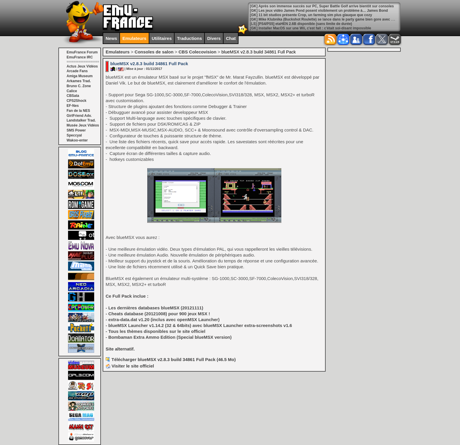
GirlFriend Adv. (79, 116)
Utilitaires (162, 38)
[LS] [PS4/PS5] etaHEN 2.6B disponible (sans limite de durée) (301, 24)
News (111, 38)
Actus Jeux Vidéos (82, 66)
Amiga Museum (80, 76)
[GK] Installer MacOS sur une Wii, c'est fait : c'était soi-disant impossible (310, 28)
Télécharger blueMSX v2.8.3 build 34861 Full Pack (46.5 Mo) (173, 359)
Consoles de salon (154, 51)
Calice (72, 91)
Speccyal (74, 135)
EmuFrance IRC (80, 57)
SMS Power (76, 130)
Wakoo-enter (77, 140)
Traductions (189, 38)
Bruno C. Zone (79, 86)
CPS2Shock (76, 101)
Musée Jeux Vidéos (83, 125)
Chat (231, 38)
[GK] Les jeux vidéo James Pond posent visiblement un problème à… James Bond (319, 11)
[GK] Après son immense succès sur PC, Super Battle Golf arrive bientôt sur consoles (322, 6)
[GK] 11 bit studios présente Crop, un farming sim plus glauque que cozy (311, 15)
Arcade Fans (77, 71)
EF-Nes (73, 106)
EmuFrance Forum (82, 52)
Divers (214, 38)
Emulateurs (134, 38)
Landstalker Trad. (81, 120)
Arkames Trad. (79, 81)
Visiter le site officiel (130, 365)
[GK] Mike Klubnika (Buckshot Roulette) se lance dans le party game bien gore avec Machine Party (332, 19)
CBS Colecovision (197, 51)
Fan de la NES (78, 111)
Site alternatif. (120, 348)
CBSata (73, 96)
